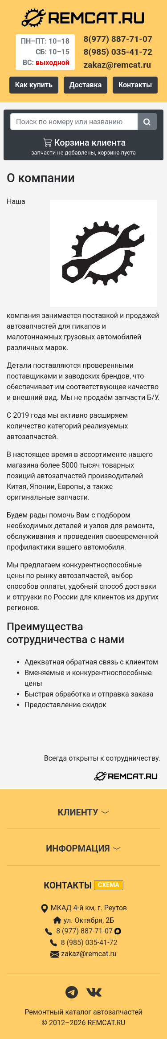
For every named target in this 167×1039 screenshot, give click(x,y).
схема (108, 884)
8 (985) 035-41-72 (89, 942)
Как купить (34, 85)
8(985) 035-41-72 (118, 52)
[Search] (74, 121)
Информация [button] (83, 848)
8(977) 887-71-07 (118, 39)
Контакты (135, 85)
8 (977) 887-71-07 (89, 931)
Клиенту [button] (83, 812)
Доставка (85, 85)
